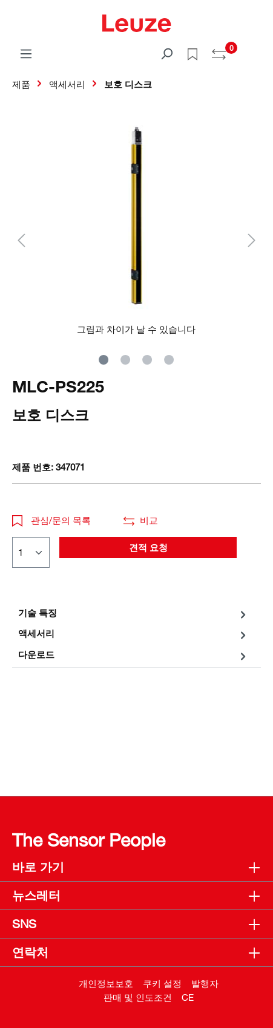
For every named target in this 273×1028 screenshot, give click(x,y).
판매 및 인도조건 (138, 997)
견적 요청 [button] (148, 547)
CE (188, 997)
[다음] (252, 239)
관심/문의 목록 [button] (51, 520)
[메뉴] (26, 53)
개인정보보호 (106, 983)
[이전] (21, 239)
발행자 (205, 983)
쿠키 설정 (162, 983)
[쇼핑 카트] (253, 49)
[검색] (166, 53)
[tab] (133, 612)
